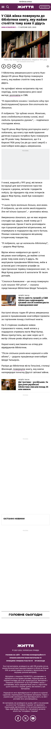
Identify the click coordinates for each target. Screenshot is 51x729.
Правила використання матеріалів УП (25, 658)
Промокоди (40, 661)
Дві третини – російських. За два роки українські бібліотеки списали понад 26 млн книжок (33, 386)
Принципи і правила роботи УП (19, 661)
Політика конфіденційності (34, 655)
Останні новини (14, 518)
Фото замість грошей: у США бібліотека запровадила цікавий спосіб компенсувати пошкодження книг (33, 301)
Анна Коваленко (8, 27)
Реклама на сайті (13, 655)
